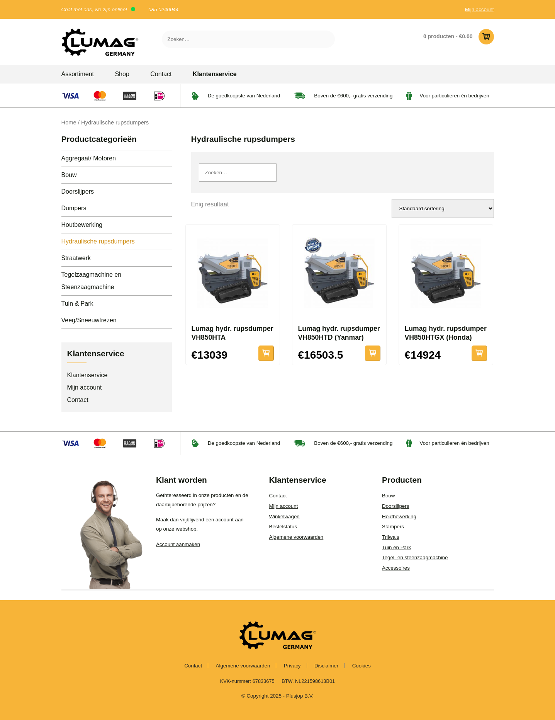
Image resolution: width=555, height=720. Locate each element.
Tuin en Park (396, 547)
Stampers (393, 526)
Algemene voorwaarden (296, 537)
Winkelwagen (284, 516)
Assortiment (77, 74)
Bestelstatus (283, 526)
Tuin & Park (77, 303)
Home (68, 122)
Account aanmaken (178, 544)
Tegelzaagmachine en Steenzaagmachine (91, 280)
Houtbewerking (82, 224)
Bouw (69, 175)
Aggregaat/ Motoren (88, 158)
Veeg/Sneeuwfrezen (89, 320)
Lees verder (266, 353)
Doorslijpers (77, 191)
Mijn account (479, 9)
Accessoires (396, 568)
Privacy (292, 666)
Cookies (361, 666)
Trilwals (390, 537)
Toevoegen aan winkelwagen (372, 353)
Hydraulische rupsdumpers (98, 241)
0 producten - (458, 36)
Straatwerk (76, 258)
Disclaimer (326, 666)
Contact (160, 74)
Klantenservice (215, 74)
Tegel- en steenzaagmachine (415, 557)
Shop (122, 74)
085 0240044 (163, 9)
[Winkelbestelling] (443, 208)
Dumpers (74, 208)
